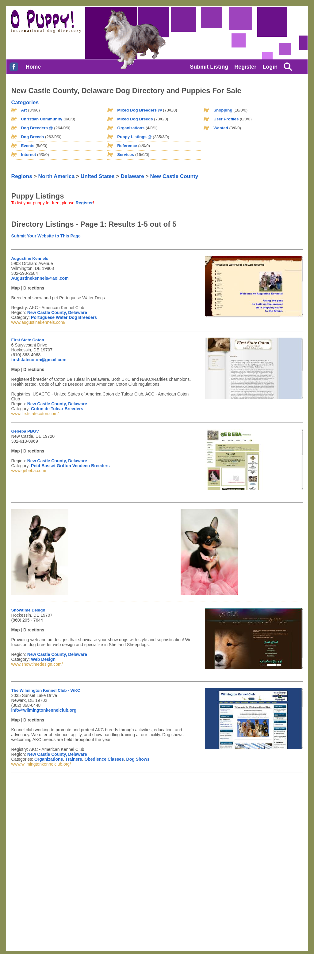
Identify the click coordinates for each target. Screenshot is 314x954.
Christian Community (41, 119)
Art (24, 110)
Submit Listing (209, 67)
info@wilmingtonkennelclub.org (43, 710)
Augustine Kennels (29, 258)
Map (15, 288)
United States (98, 176)
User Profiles (226, 119)
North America (56, 176)
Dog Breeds (32, 136)
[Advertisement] (234, 147)
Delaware (132, 176)
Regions (21, 176)
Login (270, 67)
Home (33, 67)
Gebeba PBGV (25, 431)
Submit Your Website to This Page (45, 235)
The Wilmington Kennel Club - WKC (45, 690)
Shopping (222, 110)
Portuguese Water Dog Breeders (64, 317)
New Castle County (174, 176)
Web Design (43, 659)
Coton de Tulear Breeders (57, 408)
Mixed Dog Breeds (135, 119)
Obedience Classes (104, 759)
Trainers (73, 759)
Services (125, 154)
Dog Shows (138, 759)
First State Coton (27, 340)
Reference (127, 145)
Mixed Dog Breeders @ (139, 110)
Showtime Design (28, 610)
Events (27, 145)
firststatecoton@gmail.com (38, 359)
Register (245, 67)
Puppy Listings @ (134, 136)
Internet (28, 154)
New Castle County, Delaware (57, 312)
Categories (25, 102)
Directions (33, 288)
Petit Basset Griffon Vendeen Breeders (70, 465)
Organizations (130, 128)
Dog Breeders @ (37, 128)
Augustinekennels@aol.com (39, 278)
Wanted (220, 128)
